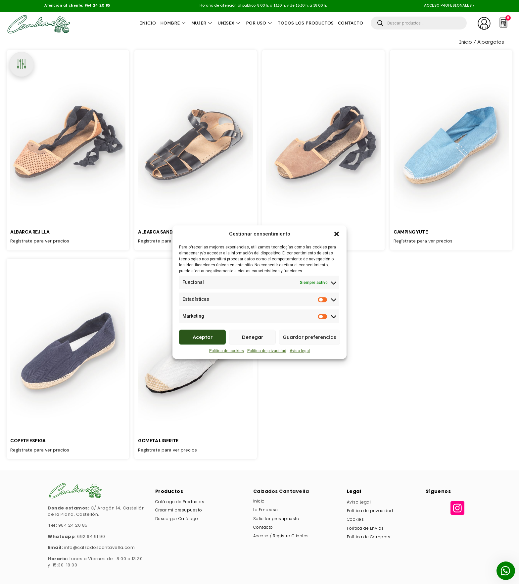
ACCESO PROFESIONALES (448, 5)
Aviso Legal (359, 502)
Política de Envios (365, 528)
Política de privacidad (266, 350)
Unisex (230, 23)
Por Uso (259, 23)
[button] (336, 234)
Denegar (252, 337)
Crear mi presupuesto (178, 510)
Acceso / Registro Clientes (281, 536)
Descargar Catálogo (176, 518)
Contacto (350, 23)
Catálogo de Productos (180, 501)
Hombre (173, 23)
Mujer (202, 23)
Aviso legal (300, 350)
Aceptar (202, 337)
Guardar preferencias (309, 337)
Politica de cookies (226, 350)
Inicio (148, 23)
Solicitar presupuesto (276, 518)
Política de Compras (369, 537)
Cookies (355, 519)
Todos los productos (306, 23)
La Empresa (265, 509)
